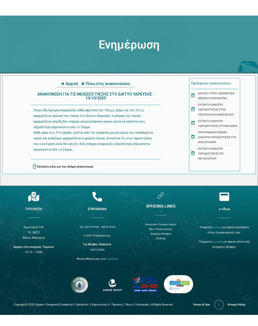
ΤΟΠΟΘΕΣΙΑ (33, 208)
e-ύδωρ (224, 208)
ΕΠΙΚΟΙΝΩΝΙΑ (97, 208)
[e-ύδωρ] (224, 196)
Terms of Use (201, 306)
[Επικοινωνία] (97, 196)
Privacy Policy (236, 306)
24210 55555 (97, 251)
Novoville (217, 241)
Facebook (112, 260)
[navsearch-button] (197, 7)
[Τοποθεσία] (34, 196)
